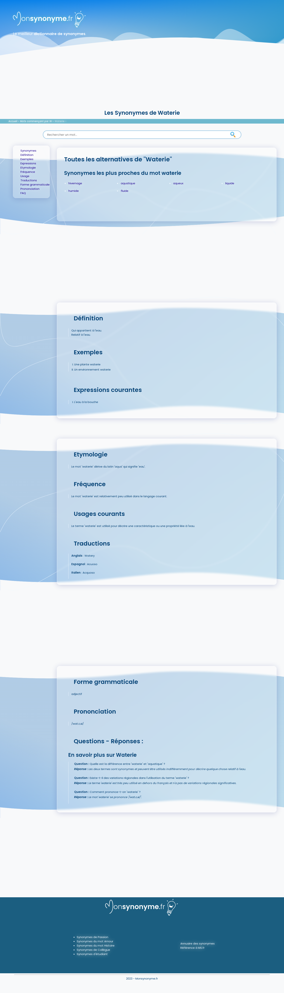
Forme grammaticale (35, 184)
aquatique (128, 183)
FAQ (23, 193)
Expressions (28, 163)
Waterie (60, 121)
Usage (24, 176)
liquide (229, 183)
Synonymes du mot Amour (95, 941)
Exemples (26, 159)
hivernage (75, 183)
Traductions (28, 180)
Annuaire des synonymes (197, 943)
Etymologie (28, 167)
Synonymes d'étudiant (92, 954)
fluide (124, 191)
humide (73, 191)
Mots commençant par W (36, 121)
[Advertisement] (142, 81)
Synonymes (28, 151)
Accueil (12, 121)
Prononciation (29, 189)
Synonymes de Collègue (93, 950)
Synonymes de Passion (92, 937)
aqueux (178, 183)
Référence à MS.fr (192, 948)
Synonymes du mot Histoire (96, 945)
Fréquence (27, 172)
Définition (26, 155)
